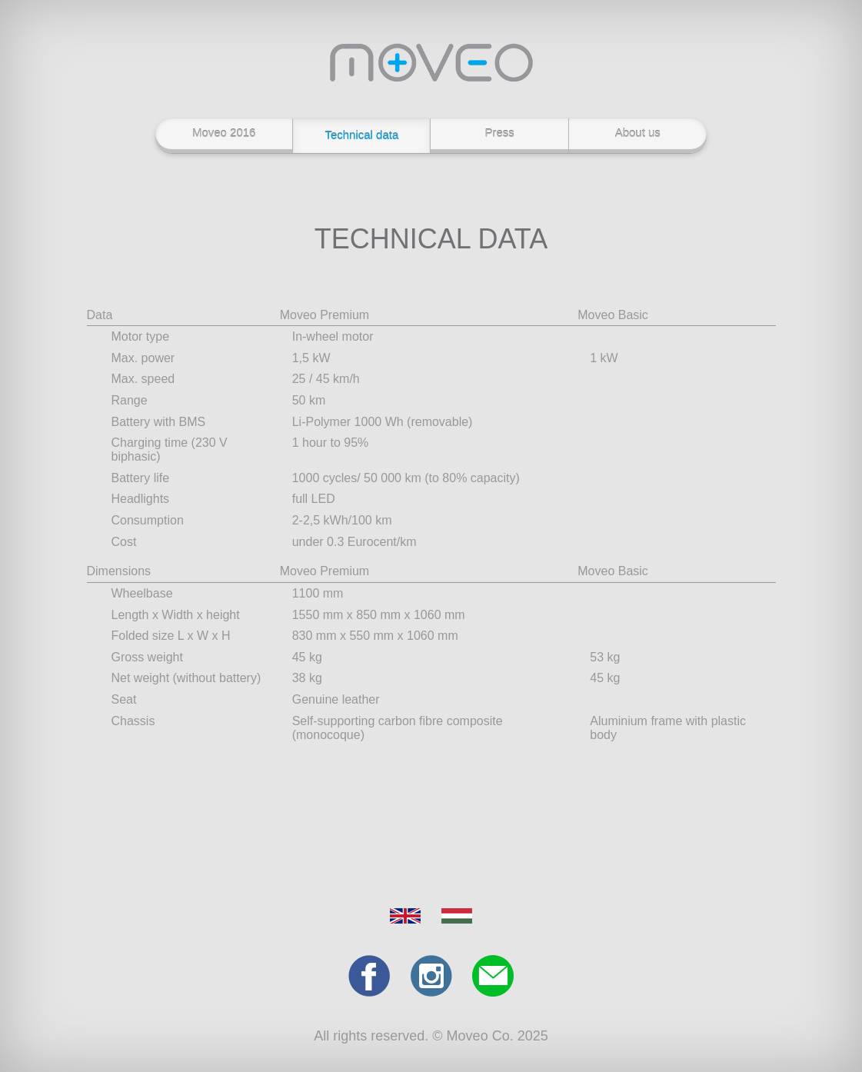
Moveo (431, 62)
